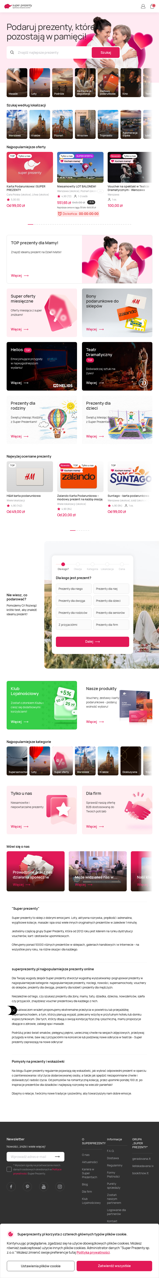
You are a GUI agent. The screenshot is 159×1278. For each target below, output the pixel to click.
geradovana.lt (141, 1185)
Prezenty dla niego (71, 588)
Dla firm (87, 1218)
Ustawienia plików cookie (41, 1266)
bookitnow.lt (140, 1200)
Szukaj (106, 52)
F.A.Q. (110, 1178)
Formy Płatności (113, 1201)
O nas (85, 1182)
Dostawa (113, 1185)
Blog (85, 1211)
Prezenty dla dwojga (72, 600)
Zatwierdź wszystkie (114, 1266)
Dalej (92, 641)
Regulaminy (114, 1192)
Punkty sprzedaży (113, 1212)
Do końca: (70, 213)
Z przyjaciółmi (68, 624)
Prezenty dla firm (107, 624)
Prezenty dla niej (107, 588)
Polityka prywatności (93, 1252)
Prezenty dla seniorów (110, 612)
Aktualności (90, 1189)
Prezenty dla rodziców (73, 612)
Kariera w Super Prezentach (89, 1200)
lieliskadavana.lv (143, 1193)
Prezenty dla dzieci (108, 600)
